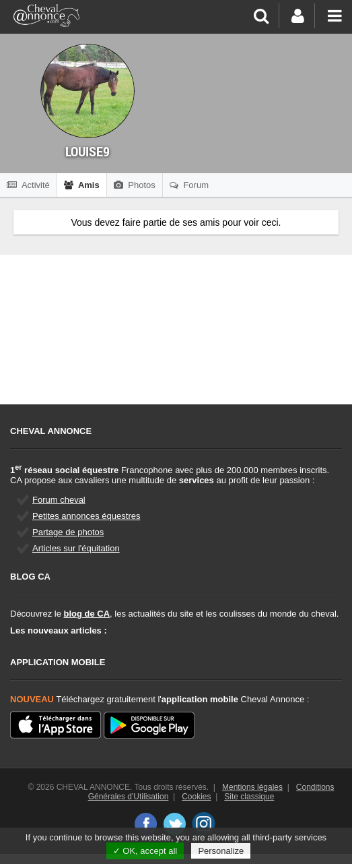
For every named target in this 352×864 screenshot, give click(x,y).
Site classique (249, 796)
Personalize (221, 851)
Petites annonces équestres (86, 516)
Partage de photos (68, 532)
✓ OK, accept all (145, 851)
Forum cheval (58, 500)
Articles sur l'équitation (76, 548)
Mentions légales (252, 787)
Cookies (196, 796)
